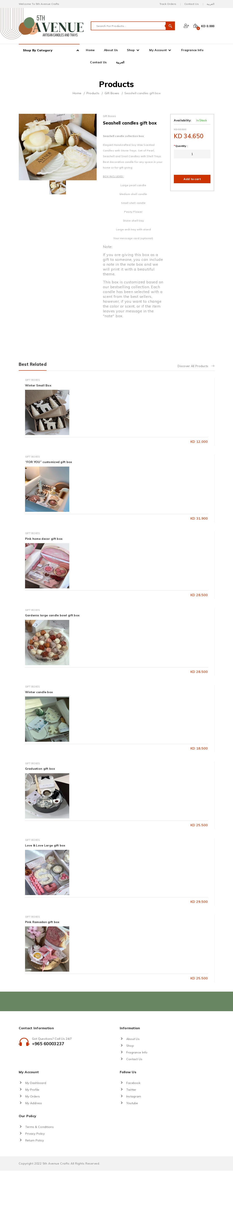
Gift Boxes (112, 93)
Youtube (132, 1103)
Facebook (133, 1083)
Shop (131, 50)
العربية (210, 3)
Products (93, 93)
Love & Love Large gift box (45, 845)
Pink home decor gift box (44, 539)
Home (90, 50)
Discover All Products (196, 366)
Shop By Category (37, 50)
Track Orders (168, 3)
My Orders (32, 1096)
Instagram (133, 1096)
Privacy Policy (35, 1133)
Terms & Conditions (39, 1127)
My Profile (32, 1090)
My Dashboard (35, 1083)
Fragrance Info (192, 50)
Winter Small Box (38, 385)
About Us (111, 50)
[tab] (57, 187)
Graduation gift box (40, 769)
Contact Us (191, 3)
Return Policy (34, 1140)
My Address (33, 1103)
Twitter (131, 1090)
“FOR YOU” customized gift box (48, 462)
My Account (158, 50)
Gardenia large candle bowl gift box (52, 615)
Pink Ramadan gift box (42, 922)
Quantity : (181, 145)
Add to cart (192, 179)
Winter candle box (39, 692)
